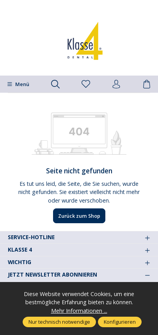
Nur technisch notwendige (59, 321)
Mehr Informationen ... (79, 310)
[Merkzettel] (86, 84)
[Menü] (18, 84)
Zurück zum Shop (79, 215)
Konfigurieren (120, 321)
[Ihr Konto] (116, 84)
